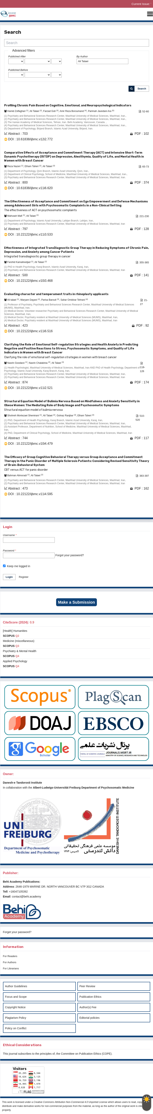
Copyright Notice (15, 1007)
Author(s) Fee (87, 1007)
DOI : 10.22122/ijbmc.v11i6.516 (30, 331)
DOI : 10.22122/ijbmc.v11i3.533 (30, 234)
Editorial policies (89, 1017)
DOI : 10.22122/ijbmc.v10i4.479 (30, 443)
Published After (17, 56)
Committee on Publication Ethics (81, 1053)
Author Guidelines (16, 986)
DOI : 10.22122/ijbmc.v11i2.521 (30, 388)
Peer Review (87, 986)
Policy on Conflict (15, 1028)
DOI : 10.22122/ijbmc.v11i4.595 (30, 494)
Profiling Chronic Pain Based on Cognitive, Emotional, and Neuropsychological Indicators (67, 105)
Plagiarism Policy (15, 1017)
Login (9, 576)
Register (23, 576)
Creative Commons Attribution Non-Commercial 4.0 (61, 1102)
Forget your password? (17, 932)
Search (141, 88)
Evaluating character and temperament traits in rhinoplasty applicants (56, 294)
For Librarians (11, 968)
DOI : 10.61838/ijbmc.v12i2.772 (30, 139)
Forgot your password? (69, 555)
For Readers (10, 956)
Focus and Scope (16, 996)
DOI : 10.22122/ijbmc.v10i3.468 (30, 280)
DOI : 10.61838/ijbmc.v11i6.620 (30, 188)
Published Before (18, 69)
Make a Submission (76, 602)
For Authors (9, 962)
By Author (82, 56)
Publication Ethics (90, 996)
